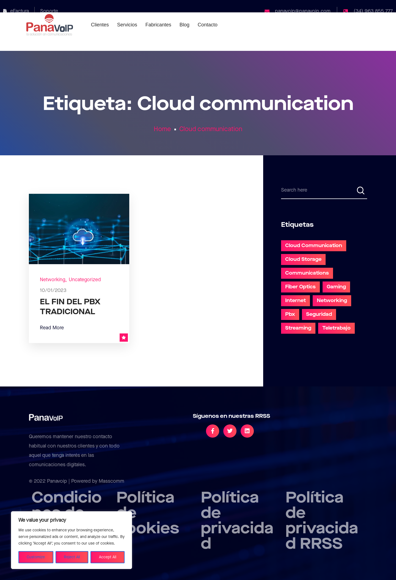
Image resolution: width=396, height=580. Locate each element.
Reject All (72, 557)
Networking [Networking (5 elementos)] (332, 300)
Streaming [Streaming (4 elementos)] (298, 328)
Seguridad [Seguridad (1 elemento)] (319, 314)
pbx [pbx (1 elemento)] (290, 314)
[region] (71, 540)
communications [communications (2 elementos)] (307, 273)
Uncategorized (85, 280)
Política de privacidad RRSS (321, 521)
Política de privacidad (237, 521)
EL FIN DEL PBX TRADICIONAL (70, 306)
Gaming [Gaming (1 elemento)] (336, 287)
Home (162, 129)
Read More (52, 328)
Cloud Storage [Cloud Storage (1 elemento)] (303, 259)
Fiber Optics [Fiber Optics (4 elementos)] (300, 287)
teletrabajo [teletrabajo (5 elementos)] (336, 328)
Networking (52, 280)
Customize (36, 557)
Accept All (107, 557)
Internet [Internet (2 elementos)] (295, 300)
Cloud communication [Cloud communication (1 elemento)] (313, 245)
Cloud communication (210, 129)
